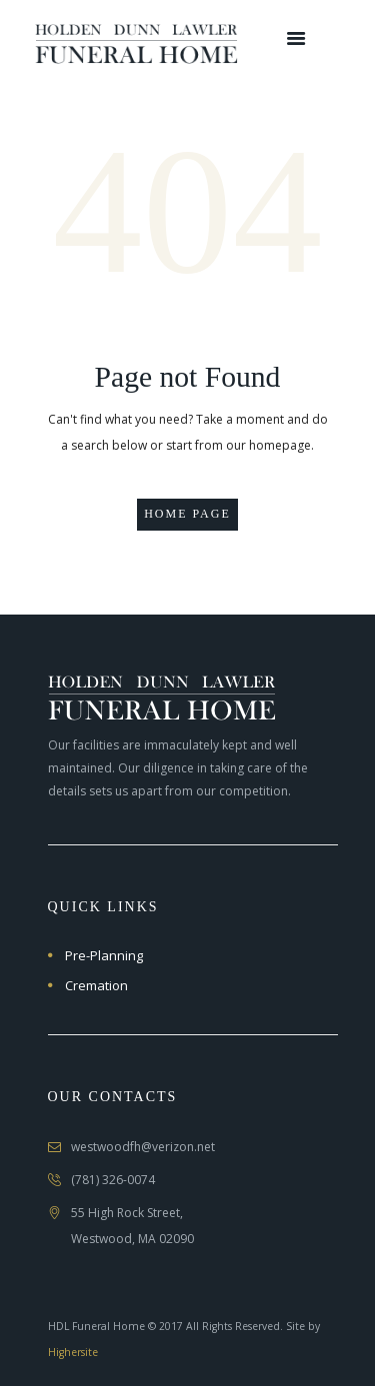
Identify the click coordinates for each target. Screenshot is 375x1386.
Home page (187, 514)
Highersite (73, 1352)
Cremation (96, 985)
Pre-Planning (104, 955)
